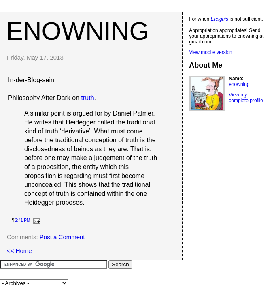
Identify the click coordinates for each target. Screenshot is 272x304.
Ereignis (219, 19)
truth (87, 97)
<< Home (19, 250)
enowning (77, 31)
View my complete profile (246, 97)
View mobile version (210, 52)
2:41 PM (22, 220)
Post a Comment (62, 236)
